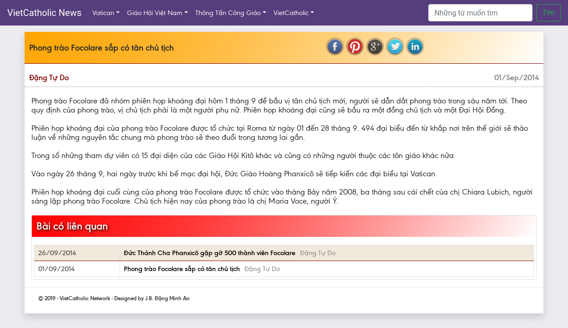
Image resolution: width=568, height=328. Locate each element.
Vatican (103, 13)
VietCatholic (291, 13)
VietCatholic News (44, 12)
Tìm (548, 12)
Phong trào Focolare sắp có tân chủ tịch (182, 269)
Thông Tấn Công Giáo (228, 13)
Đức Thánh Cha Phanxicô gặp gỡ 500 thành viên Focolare (209, 253)
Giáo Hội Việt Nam (155, 13)
